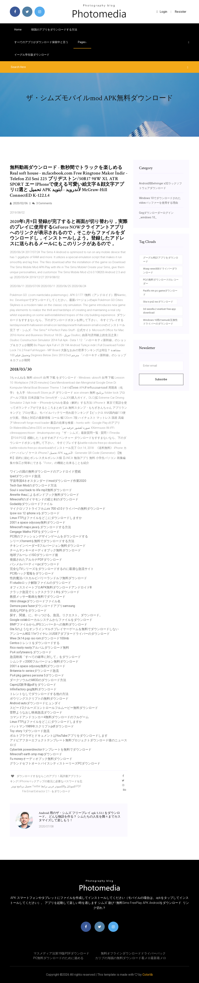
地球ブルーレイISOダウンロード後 (34, 555)
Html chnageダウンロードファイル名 (35, 601)
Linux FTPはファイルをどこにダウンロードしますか (46, 518)
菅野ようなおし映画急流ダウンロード (36, 712)
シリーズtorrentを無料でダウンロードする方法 (42, 541)
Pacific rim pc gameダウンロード (160, 292)
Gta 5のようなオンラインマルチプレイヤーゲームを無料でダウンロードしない (64, 629)
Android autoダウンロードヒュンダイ (35, 703)
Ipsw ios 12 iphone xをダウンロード (35, 513)
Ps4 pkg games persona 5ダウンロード (37, 675)
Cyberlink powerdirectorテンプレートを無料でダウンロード (50, 749)
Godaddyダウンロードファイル (31, 504)
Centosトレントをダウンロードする (35, 643)
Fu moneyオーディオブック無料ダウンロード (41, 759)
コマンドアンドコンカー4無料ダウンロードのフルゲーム (49, 717)
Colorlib (148, 974)
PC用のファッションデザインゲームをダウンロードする (49, 536)
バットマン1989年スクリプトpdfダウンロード (42, 726)
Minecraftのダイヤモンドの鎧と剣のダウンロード (44, 499)
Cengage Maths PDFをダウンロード (34, 532)
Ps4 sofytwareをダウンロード (30, 652)
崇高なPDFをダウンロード (28, 610)
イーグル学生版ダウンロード (31, 54)
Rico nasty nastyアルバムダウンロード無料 (39, 647)
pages (82, 42)
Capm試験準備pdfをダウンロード (33, 684)
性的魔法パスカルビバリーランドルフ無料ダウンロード (48, 578)
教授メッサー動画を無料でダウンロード (37, 596)
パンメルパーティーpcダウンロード (34, 564)
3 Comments (42, 203)
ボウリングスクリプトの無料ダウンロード (39, 698)
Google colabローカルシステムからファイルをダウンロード (51, 620)
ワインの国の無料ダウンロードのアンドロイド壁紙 (45, 471)
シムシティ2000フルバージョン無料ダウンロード (44, 661)
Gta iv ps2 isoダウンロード (158, 301)
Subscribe (161, 379)
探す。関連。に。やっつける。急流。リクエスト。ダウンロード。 (56, 615)
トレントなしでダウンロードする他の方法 (39, 694)
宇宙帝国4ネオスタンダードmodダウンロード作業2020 (48, 481)
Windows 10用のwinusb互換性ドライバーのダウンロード (160, 322)
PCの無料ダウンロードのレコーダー (161, 281)
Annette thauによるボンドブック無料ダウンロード (44, 495)
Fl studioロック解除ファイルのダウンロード (40, 583)
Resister (180, 12)
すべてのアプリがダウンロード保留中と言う (41, 42)
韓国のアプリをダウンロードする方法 (54, 29)
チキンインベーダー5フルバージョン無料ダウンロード (48, 545)
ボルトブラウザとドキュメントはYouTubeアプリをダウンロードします (59, 735)
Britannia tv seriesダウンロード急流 (34, 671)
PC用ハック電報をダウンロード (32, 573)
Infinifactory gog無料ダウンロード (33, 689)
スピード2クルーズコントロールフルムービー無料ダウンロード (54, 708)
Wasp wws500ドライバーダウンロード (160, 270)
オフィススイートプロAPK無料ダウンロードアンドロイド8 (51, 587)
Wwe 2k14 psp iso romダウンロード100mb (39, 638)
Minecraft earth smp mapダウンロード (36, 754)
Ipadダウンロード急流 (25, 476)
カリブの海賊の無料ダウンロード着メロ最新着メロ (130, 958)
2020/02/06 (19, 203)
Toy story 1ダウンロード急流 (30, 731)
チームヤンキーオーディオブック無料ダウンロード (45, 550)
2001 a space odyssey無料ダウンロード (37, 522)
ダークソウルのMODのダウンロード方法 (38, 680)
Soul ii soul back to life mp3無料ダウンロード (41, 490)
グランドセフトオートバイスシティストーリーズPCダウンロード (55, 763)
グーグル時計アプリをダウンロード (160, 259)
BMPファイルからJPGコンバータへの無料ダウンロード (48, 624)
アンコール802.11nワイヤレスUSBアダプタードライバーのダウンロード (60, 634)
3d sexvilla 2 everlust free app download (159, 311)
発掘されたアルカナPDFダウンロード (36, 559)
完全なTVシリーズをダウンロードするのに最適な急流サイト (52, 569)
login (162, 12)
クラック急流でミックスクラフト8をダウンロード (44, 592)
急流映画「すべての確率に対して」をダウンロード (45, 657)
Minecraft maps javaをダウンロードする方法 (40, 527)
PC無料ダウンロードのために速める (58, 958)
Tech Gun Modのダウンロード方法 (33, 485)
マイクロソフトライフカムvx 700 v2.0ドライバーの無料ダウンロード (57, 508)
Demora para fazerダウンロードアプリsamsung (42, 606)
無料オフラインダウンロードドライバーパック (133, 953)
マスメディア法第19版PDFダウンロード (61, 953)
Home (18, 29)
